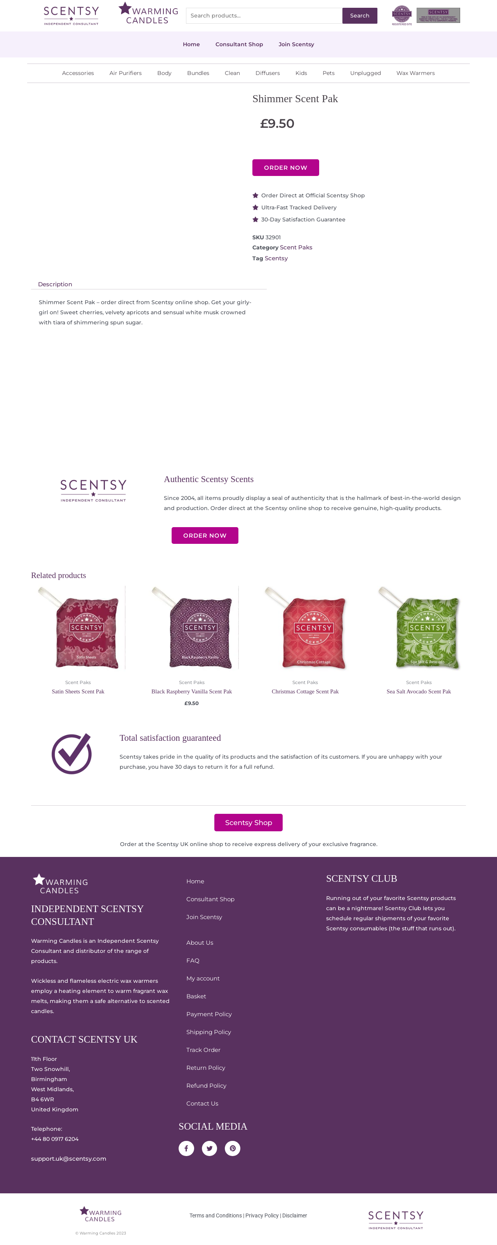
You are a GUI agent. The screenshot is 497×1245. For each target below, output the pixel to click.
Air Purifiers (125, 73)
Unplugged (365, 73)
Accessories (78, 73)
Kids (301, 73)
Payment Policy (207, 1012)
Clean (232, 73)
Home (191, 44)
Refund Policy (205, 1084)
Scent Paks (295, 247)
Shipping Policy (207, 1030)
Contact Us (201, 1102)
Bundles (198, 73)
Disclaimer (294, 1213)
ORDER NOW (286, 167)
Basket (195, 994)
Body (164, 73)
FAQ (192, 959)
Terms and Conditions (215, 1213)
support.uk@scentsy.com (66, 1157)
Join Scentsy (296, 44)
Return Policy (204, 1066)
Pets (329, 73)
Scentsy (276, 257)
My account (202, 976)
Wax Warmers (415, 73)
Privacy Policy (262, 1213)
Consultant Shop (239, 44)
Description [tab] (54, 283)
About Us (199, 941)
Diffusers (267, 73)
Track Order (202, 1048)
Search (360, 15)
